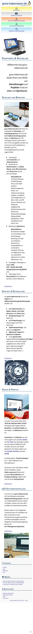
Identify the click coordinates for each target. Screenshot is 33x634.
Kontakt (5, 567)
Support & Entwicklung (16, 30)
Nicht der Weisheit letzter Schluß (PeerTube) (13, 583)
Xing (4, 569)
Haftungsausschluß (7, 595)
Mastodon (5, 571)
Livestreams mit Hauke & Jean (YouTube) (12, 584)
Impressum (5, 598)
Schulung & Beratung (16, 25)
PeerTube (16, 451)
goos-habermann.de (16, 600)
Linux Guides (23, 439)
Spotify (6, 453)
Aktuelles (16, 9)
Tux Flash (10, 442)
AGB (4, 596)
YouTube (9, 451)
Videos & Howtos (16, 15)
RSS (4, 572)
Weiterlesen (8, 286)
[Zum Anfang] (31, 632)
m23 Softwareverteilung (16, 20)
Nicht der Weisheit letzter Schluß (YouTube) (13, 581)
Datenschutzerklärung (8, 593)
